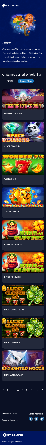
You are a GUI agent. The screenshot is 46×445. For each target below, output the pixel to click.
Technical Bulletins (9, 414)
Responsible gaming (10, 420)
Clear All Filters (26, 81)
